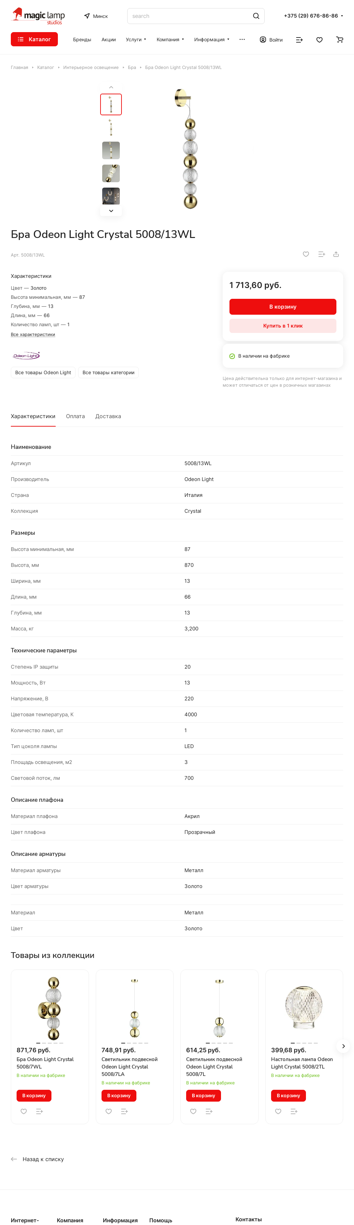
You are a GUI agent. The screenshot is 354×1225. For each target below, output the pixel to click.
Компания (70, 1220)
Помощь (160, 1220)
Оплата (75, 416)
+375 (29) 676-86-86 (311, 16)
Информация (120, 1220)
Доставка (108, 416)
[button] (111, 211)
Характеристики (33, 416)
